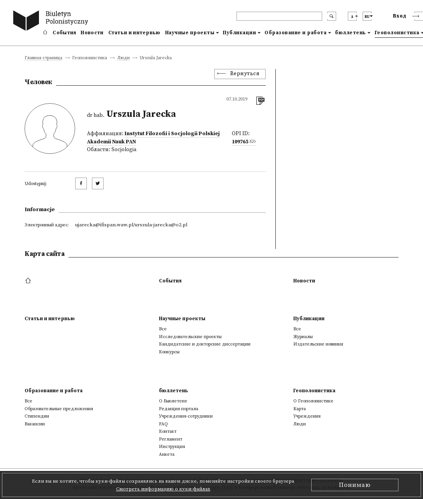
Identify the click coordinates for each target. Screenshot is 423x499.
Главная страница (43, 58)
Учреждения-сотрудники (186, 416)
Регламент (170, 439)
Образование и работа (295, 33)
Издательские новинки (318, 344)
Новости (92, 33)
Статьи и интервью (134, 33)
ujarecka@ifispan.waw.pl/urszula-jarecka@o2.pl (131, 225)
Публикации (239, 33)
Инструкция (172, 447)
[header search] (279, 16)
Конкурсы (169, 352)
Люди (123, 58)
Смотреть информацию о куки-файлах (163, 489)
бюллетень (350, 33)
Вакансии (35, 424)
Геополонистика (314, 391)
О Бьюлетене (173, 401)
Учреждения (307, 416)
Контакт (167, 431)
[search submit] (331, 16)
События (64, 33)
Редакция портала (178, 409)
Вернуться (245, 74)
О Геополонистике (313, 401)
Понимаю (355, 485)
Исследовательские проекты (190, 337)
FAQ (163, 424)
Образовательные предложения (59, 409)
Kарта (299, 409)
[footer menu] (29, 281)
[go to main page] (52, 21)
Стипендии (37, 416)
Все (163, 329)
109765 (240, 142)
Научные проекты (190, 33)
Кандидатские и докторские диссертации (204, 344)
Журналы (303, 337)
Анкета (166, 454)
